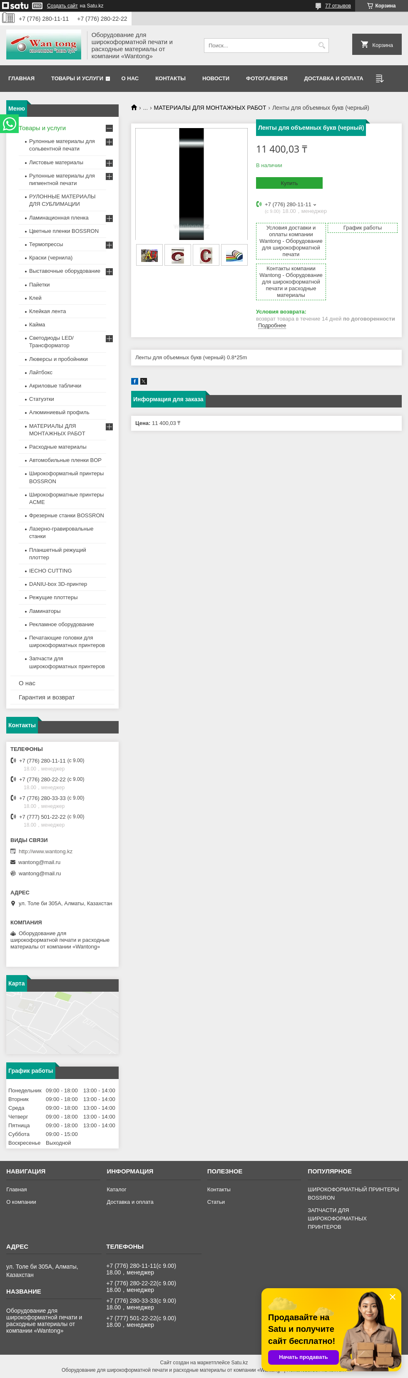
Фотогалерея (267, 78)
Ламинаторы (45, 611)
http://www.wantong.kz (45, 851)
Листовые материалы (56, 162)
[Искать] (321, 45)
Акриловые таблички (55, 386)
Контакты (170, 78)
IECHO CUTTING (50, 571)
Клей (35, 298)
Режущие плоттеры (53, 597)
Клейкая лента (47, 311)
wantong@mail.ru (39, 862)
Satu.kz (239, 1363)
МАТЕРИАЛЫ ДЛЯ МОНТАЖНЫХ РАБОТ (210, 107)
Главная (21, 78)
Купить (289, 183)
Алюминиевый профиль (59, 412)
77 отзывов (338, 6)
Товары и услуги (77, 78)
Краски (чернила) (50, 257)
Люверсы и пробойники (58, 359)
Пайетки (39, 285)
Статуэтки (41, 399)
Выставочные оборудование (64, 271)
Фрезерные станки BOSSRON (66, 515)
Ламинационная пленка (59, 218)
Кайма (37, 324)
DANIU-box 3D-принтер (58, 584)
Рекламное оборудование (61, 624)
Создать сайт (62, 6)
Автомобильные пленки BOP (65, 460)
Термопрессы (46, 244)
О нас (130, 78)
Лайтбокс (40, 372)
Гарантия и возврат (47, 697)
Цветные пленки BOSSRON (64, 231)
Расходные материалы (58, 447)
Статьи (216, 1202)
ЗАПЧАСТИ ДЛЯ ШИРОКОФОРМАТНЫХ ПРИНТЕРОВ (337, 1218)
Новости (215, 78)
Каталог (116, 1189)
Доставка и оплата (333, 78)
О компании (21, 1202)
